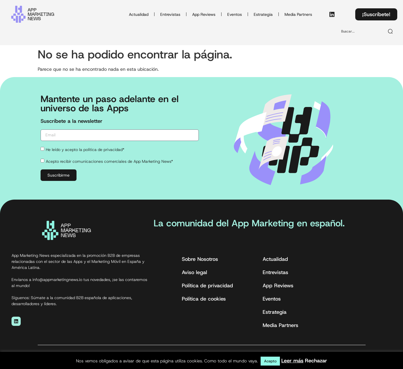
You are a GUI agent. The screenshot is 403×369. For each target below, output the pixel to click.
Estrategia (263, 14)
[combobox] (360, 31)
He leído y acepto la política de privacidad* (85, 149)
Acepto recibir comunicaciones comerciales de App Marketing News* (109, 161)
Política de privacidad (207, 285)
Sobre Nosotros (200, 259)
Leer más (292, 360)
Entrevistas (170, 14)
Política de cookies (204, 298)
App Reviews (203, 14)
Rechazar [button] (316, 360)
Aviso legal (194, 272)
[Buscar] (390, 31)
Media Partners (298, 14)
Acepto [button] (270, 361)
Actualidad (138, 14)
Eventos (234, 14)
